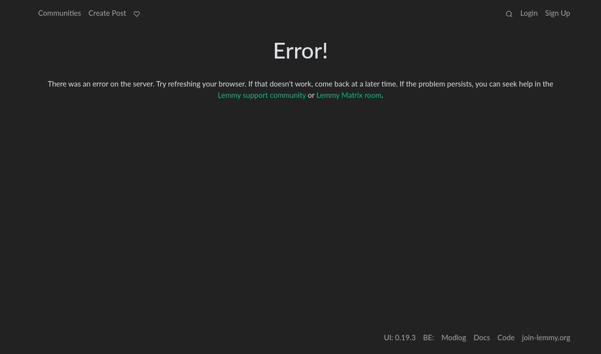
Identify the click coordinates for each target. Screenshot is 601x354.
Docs (481, 337)
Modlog (453, 337)
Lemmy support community (262, 94)
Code (506, 337)
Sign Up (557, 12)
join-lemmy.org (546, 337)
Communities (59, 12)
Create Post (108, 12)
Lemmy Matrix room (348, 94)
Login (528, 12)
